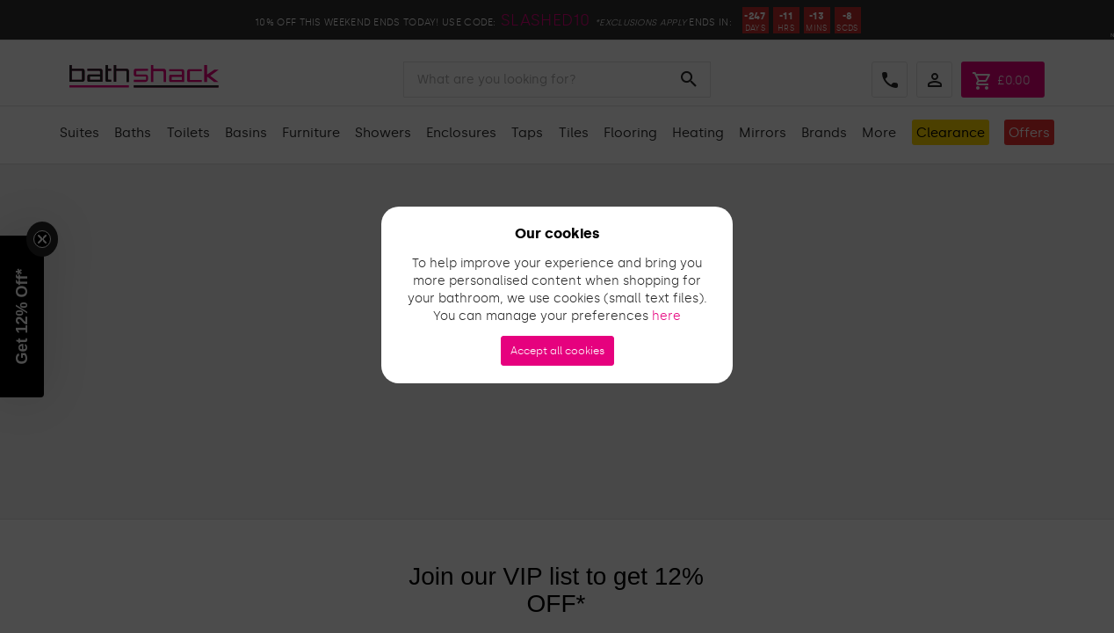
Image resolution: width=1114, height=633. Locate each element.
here (666, 316)
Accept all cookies (557, 351)
